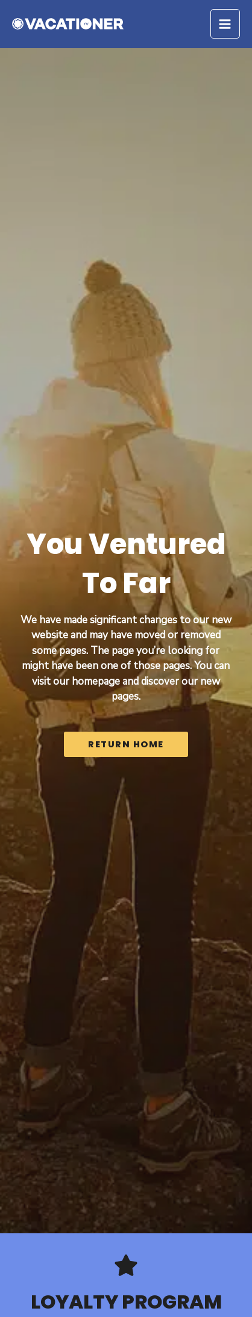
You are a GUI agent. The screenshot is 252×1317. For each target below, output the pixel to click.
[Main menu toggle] (225, 24)
